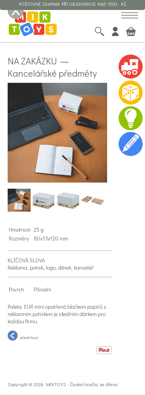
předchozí (23, 336)
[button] (129, 16)
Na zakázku (32, 60)
